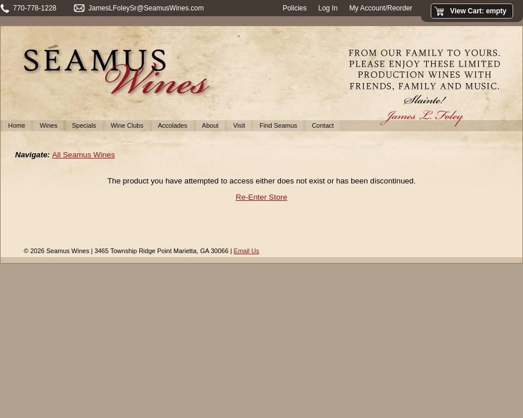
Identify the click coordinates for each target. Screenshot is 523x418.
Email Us (246, 250)
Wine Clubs (127, 125)
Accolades (172, 125)
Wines (48, 125)
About (210, 125)
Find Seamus (278, 125)
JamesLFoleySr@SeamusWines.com (146, 8)
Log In (327, 8)
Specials (84, 125)
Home (16, 125)
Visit (239, 125)
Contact (323, 125)
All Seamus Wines (83, 154)
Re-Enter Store (261, 197)
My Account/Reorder (381, 8)
